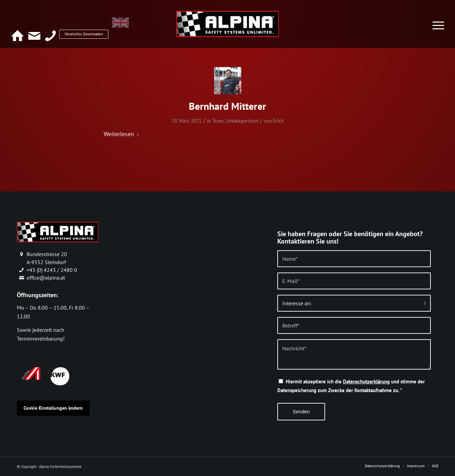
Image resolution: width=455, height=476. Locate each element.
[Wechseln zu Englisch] (143, 26)
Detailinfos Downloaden (92, 25)
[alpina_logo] (227, 23)
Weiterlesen (121, 134)
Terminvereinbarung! (41, 338)
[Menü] (438, 21)
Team (217, 121)
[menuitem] (438, 21)
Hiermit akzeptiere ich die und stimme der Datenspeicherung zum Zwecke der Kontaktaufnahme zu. (351, 385)
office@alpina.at (46, 277)
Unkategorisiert (241, 121)
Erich (278, 121)
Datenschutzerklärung (366, 381)
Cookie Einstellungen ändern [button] (53, 408)
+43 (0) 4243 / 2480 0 (52, 269)
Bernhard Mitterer (227, 106)
